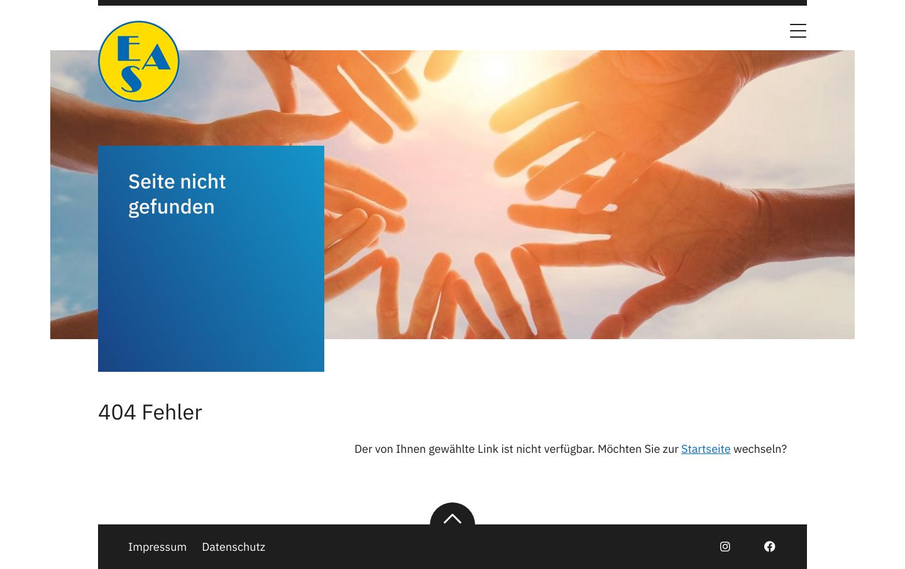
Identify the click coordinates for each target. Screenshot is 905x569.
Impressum (157, 546)
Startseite (706, 449)
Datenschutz (233, 546)
